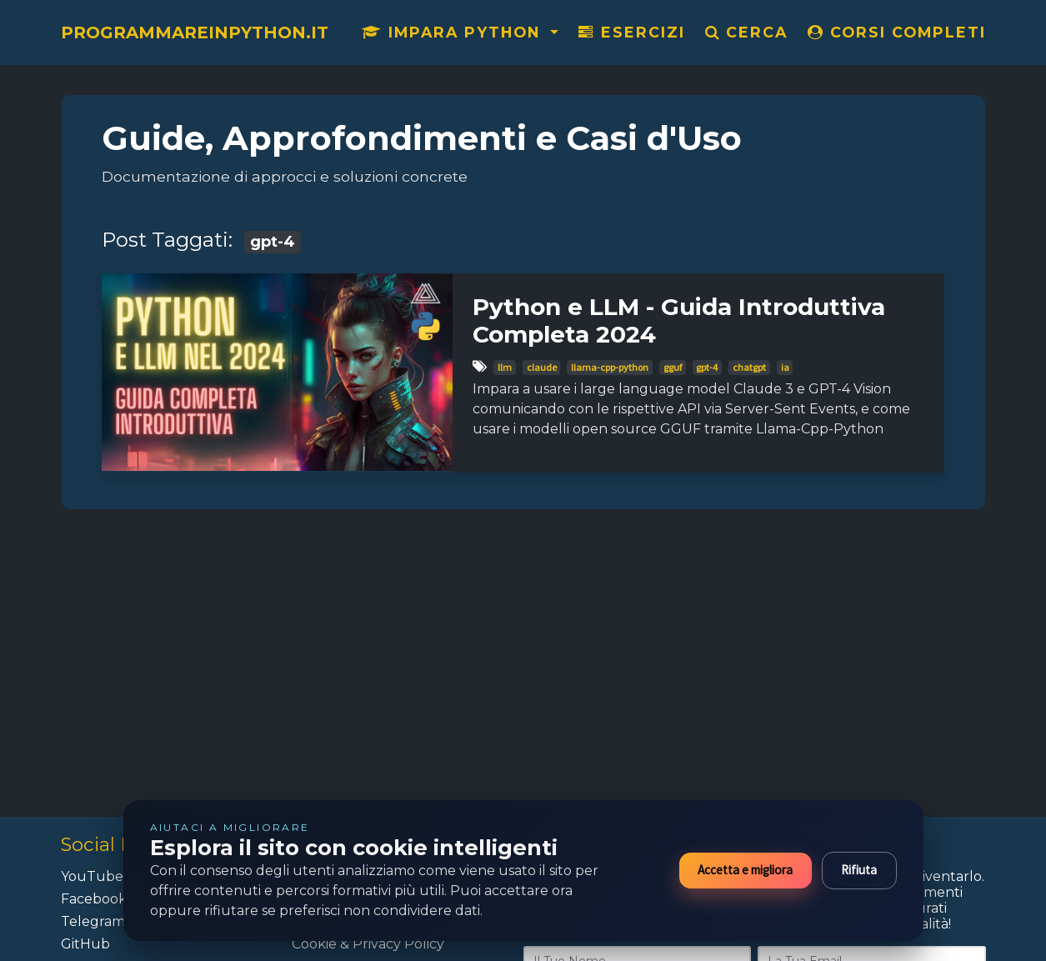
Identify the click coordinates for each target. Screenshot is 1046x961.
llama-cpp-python (609, 367)
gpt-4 (707, 367)
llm (505, 367)
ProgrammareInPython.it (194, 33)
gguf (672, 367)
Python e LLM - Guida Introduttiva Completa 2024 (679, 321)
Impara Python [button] (454, 32)
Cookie (314, 944)
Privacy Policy (398, 944)
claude (542, 367)
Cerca (746, 32)
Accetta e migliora (745, 870)
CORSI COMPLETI (897, 32)
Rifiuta (859, 870)
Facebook (94, 899)
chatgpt (749, 367)
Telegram (93, 921)
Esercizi (631, 32)
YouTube (92, 876)
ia (785, 367)
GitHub (85, 944)
